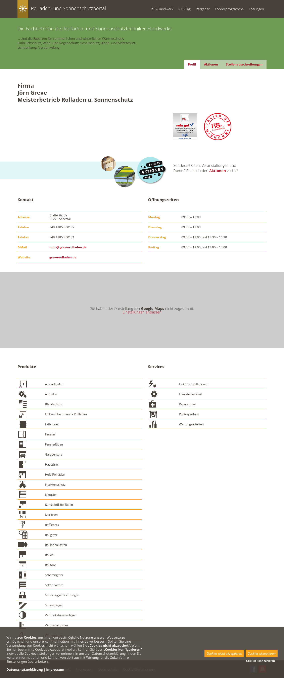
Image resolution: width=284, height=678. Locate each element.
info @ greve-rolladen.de (68, 247)
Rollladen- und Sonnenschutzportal (68, 8)
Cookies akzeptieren (262, 653)
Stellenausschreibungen (244, 64)
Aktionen (211, 64)
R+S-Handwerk (162, 9)
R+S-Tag (184, 9)
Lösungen (256, 9)
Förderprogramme (229, 9)
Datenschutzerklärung (24, 669)
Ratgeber (203, 9)
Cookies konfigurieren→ (262, 661)
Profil (192, 64)
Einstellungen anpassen (142, 312)
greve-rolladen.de (62, 257)
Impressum (55, 669)
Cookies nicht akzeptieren (224, 653)
